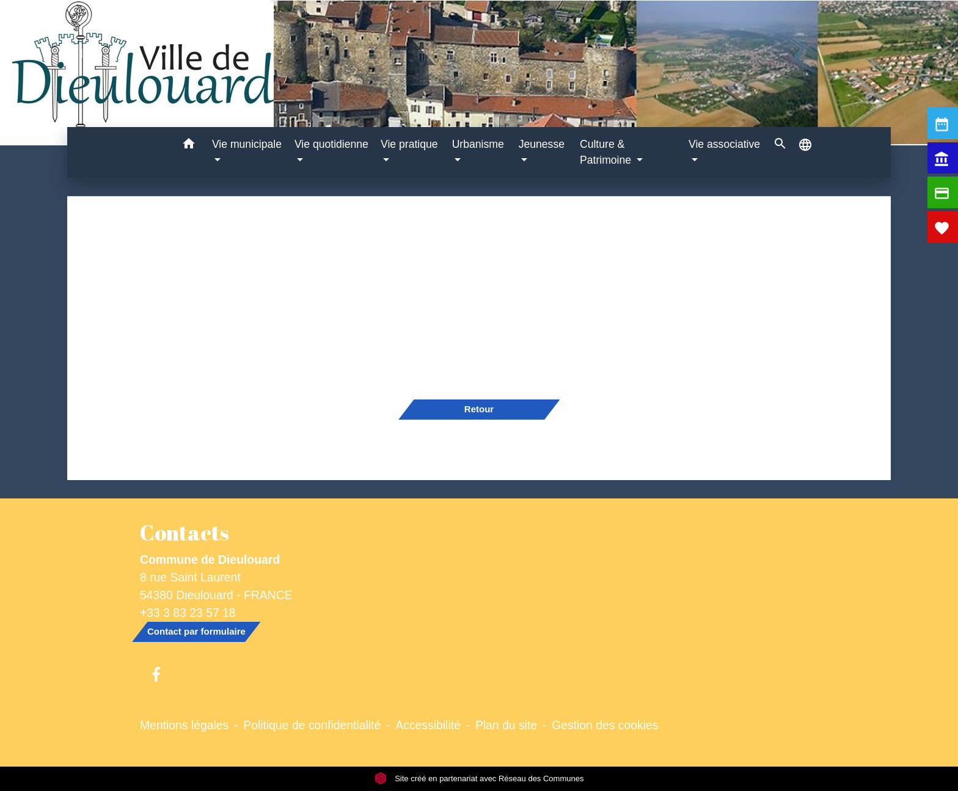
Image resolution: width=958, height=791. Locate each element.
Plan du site (506, 725)
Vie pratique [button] (409, 144)
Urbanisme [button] (478, 144)
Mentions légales (184, 725)
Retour (479, 409)
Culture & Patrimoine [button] (607, 152)
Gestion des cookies (605, 725)
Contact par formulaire (196, 631)
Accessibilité (428, 725)
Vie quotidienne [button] (331, 144)
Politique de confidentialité (312, 725)
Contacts (184, 532)
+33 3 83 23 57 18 (188, 612)
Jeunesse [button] (542, 144)
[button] (188, 145)
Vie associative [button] (724, 144)
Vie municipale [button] (247, 144)
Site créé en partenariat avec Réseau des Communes (479, 778)
